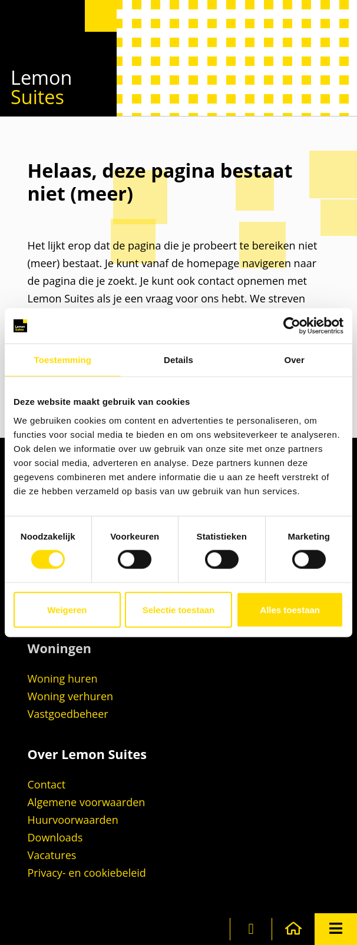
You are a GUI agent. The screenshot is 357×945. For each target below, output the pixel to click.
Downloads (55, 837)
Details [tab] (178, 360)
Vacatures (52, 855)
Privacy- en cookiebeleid (87, 873)
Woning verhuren (71, 696)
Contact (47, 784)
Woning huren (63, 678)
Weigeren (67, 609)
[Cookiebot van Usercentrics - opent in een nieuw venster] (291, 326)
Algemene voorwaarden (87, 802)
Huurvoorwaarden (73, 820)
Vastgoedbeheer (68, 714)
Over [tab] (294, 360)
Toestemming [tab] (63, 360)
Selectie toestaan (179, 609)
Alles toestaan (290, 609)
